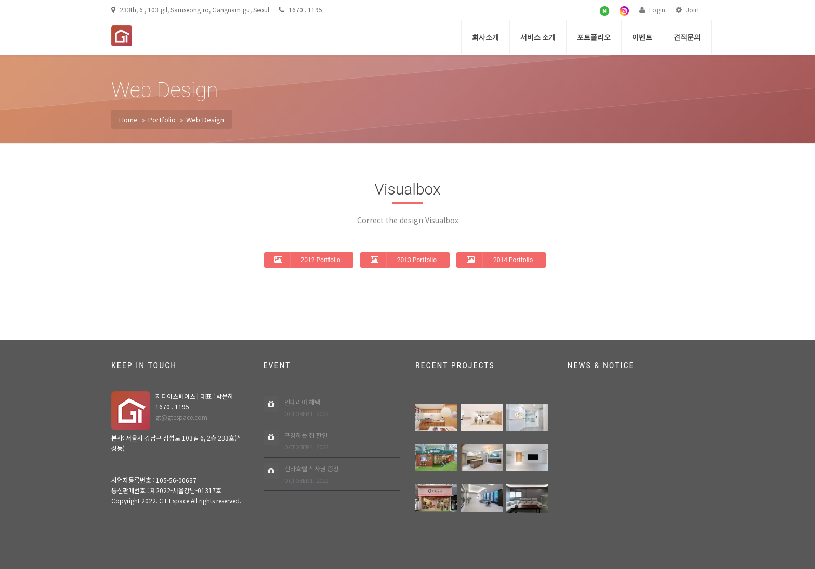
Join (687, 9)
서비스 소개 (538, 37)
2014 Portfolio (500, 259)
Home (128, 119)
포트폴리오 (594, 37)
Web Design (205, 119)
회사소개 (485, 37)
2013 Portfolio (404, 259)
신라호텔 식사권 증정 (311, 474)
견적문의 (687, 37)
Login (652, 9)
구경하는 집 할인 (306, 441)
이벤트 (642, 37)
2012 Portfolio (307, 259)
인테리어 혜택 (306, 408)
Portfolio (162, 119)
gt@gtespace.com (181, 416)
